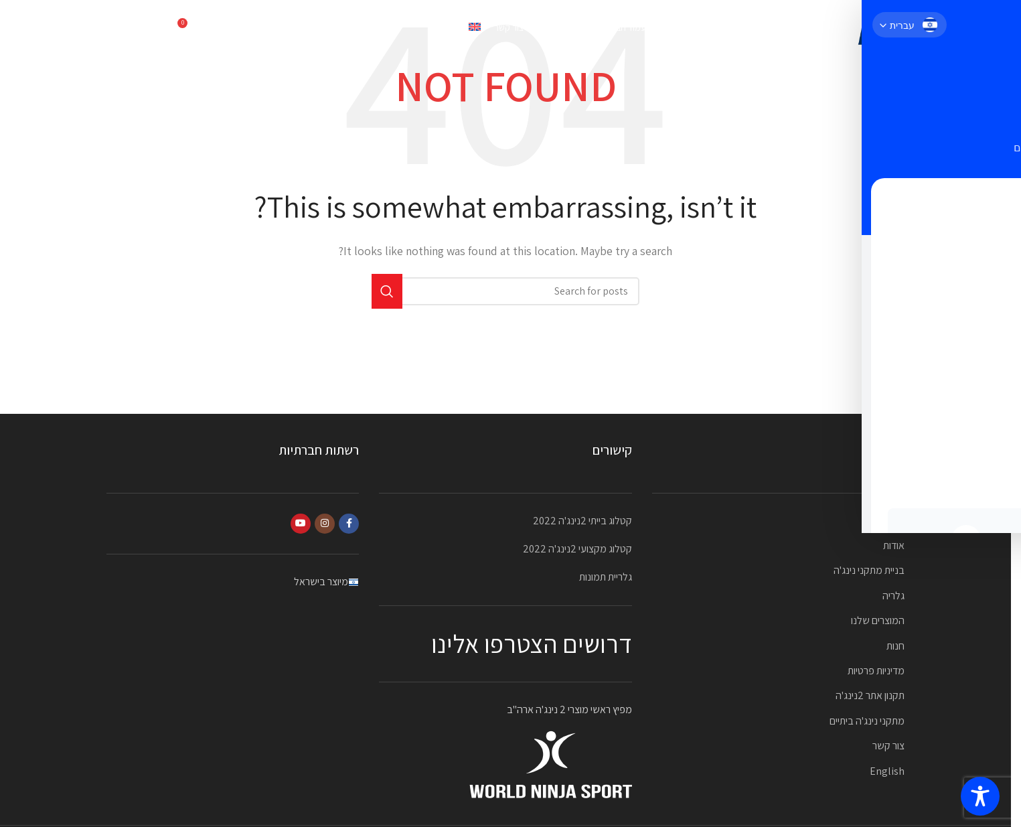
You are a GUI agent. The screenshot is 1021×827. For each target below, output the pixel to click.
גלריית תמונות (605, 577)
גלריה (893, 596)
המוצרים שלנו (878, 620)
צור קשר (888, 746)
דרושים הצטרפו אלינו (531, 643)
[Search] (217, 30)
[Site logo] (878, 29)
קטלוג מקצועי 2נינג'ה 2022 (577, 549)
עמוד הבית (883, 521)
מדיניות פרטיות (876, 671)
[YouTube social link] (301, 524)
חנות (895, 646)
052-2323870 (136, 30)
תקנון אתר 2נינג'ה (870, 695)
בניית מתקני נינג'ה (869, 570)
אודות (894, 545)
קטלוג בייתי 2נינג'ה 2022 (582, 521)
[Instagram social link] (325, 524)
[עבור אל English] (454, 30)
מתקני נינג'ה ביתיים (867, 721)
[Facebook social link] (349, 524)
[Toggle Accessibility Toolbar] (980, 796)
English (887, 771)
